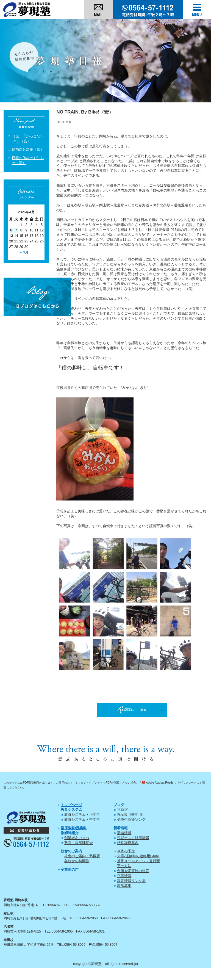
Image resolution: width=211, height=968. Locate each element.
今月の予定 (126, 851)
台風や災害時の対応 (133, 871)
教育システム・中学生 (82, 819)
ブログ (122, 809)
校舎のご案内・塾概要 (82, 856)
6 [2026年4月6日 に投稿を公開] (11, 230)
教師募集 (124, 886)
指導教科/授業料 (74, 828)
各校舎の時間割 (76, 861)
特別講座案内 (127, 843)
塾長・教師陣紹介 (78, 843)
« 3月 (24, 252)
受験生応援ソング (131, 819)
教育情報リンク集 (131, 881)
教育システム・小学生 (82, 814)
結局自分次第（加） (28, 149)
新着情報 (124, 833)
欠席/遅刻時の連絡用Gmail (138, 856)
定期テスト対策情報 (133, 838)
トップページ (71, 805)
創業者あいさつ (76, 838)
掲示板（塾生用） (131, 814)
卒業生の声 (70, 869)
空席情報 (124, 876)
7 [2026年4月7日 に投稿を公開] (16, 230)
